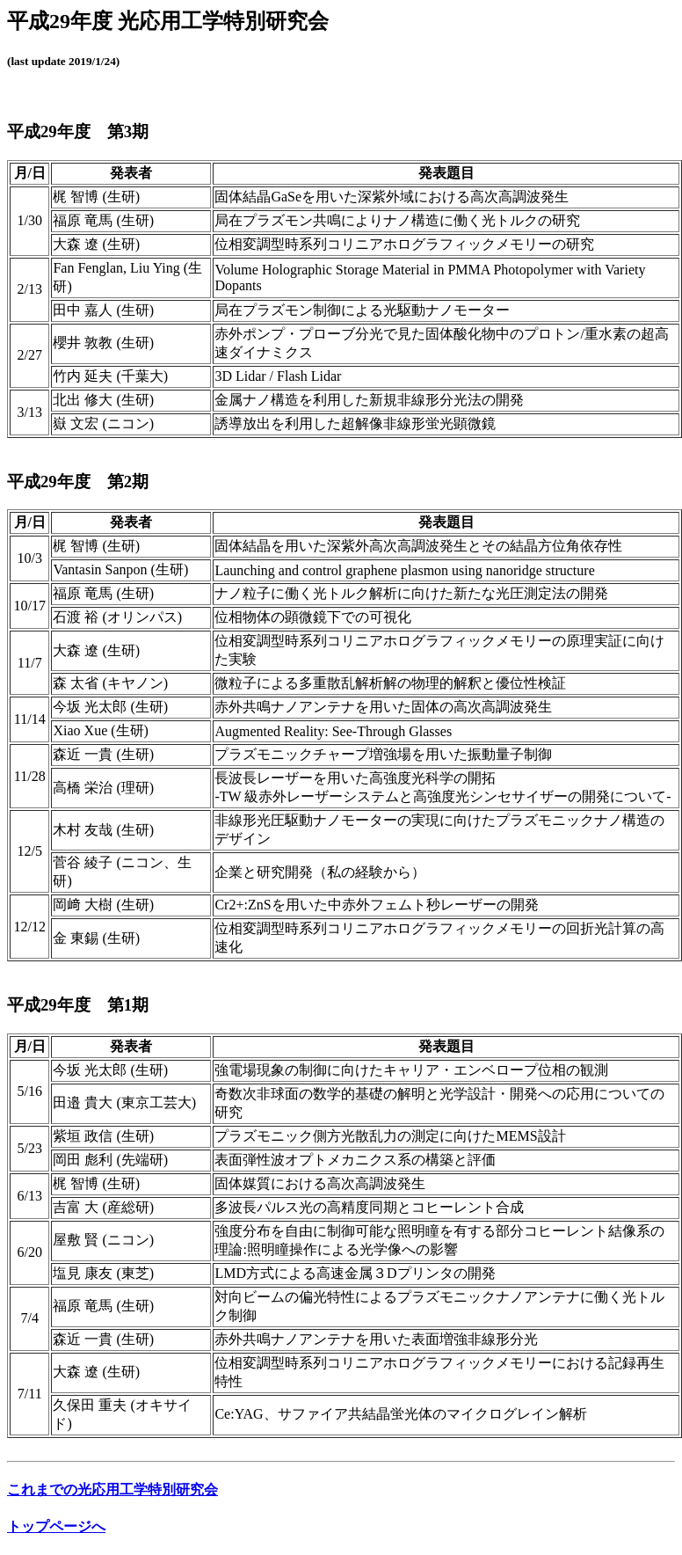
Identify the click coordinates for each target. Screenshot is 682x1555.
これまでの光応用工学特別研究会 (112, 1489)
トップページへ (56, 1526)
